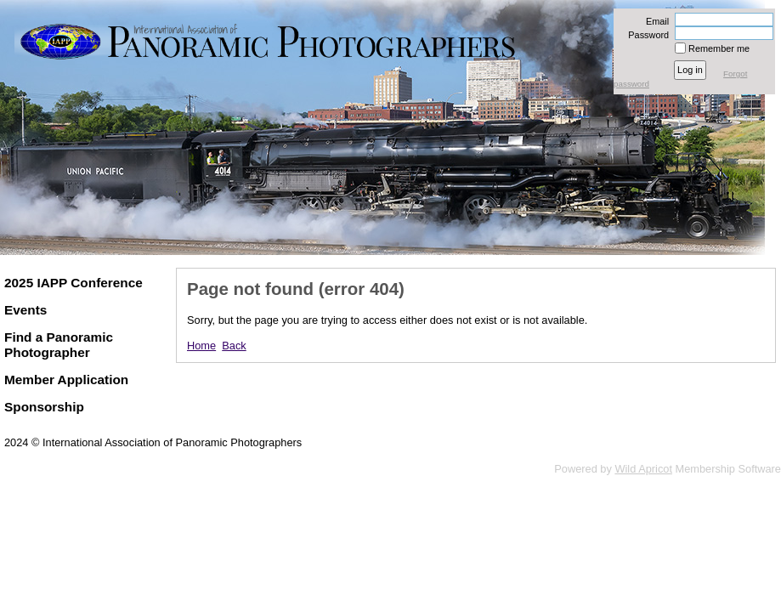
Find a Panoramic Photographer (58, 345)
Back (234, 345)
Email (654, 21)
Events (25, 310)
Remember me (719, 48)
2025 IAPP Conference (73, 282)
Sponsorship (44, 407)
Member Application (66, 379)
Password (645, 35)
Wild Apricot (643, 468)
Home (201, 345)
